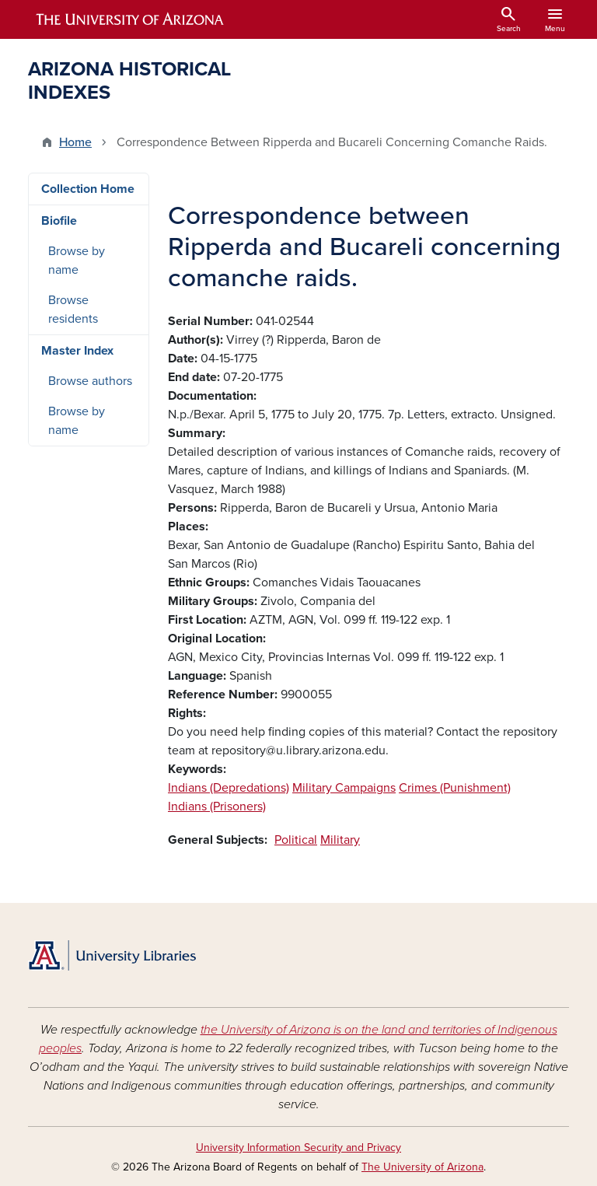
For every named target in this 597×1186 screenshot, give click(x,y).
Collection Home (87, 189)
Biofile (59, 221)
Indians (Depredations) (228, 788)
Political (295, 840)
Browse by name (76, 260)
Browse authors (90, 381)
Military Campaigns (344, 788)
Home (75, 142)
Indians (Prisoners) (217, 806)
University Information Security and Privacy (298, 1147)
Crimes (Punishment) (455, 788)
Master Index (77, 351)
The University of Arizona (422, 1167)
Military (340, 840)
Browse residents (73, 309)
